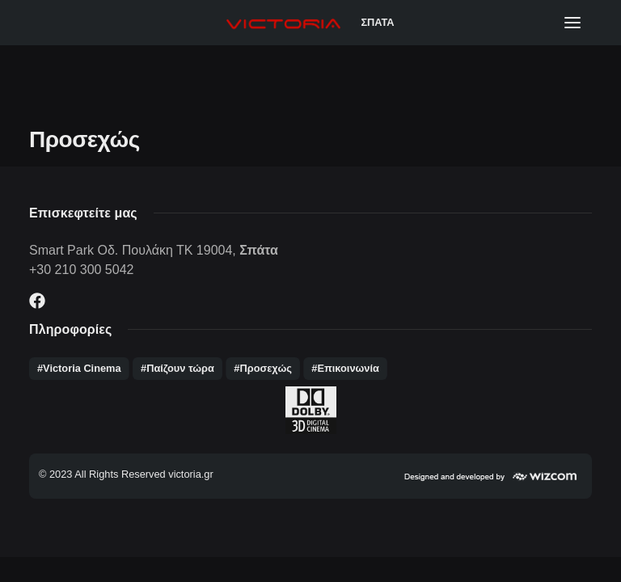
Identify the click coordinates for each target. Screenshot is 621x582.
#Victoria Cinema (79, 368)
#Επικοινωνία (345, 368)
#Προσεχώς (262, 368)
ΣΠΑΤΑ (377, 22)
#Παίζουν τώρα (177, 368)
